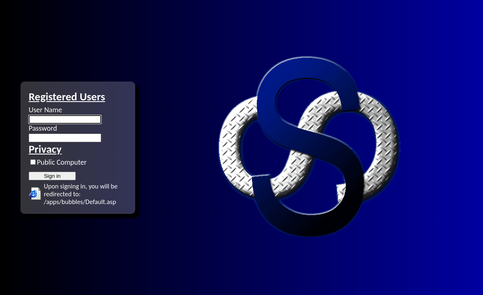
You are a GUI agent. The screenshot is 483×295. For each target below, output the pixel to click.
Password (43, 128)
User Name (45, 109)
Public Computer (62, 162)
